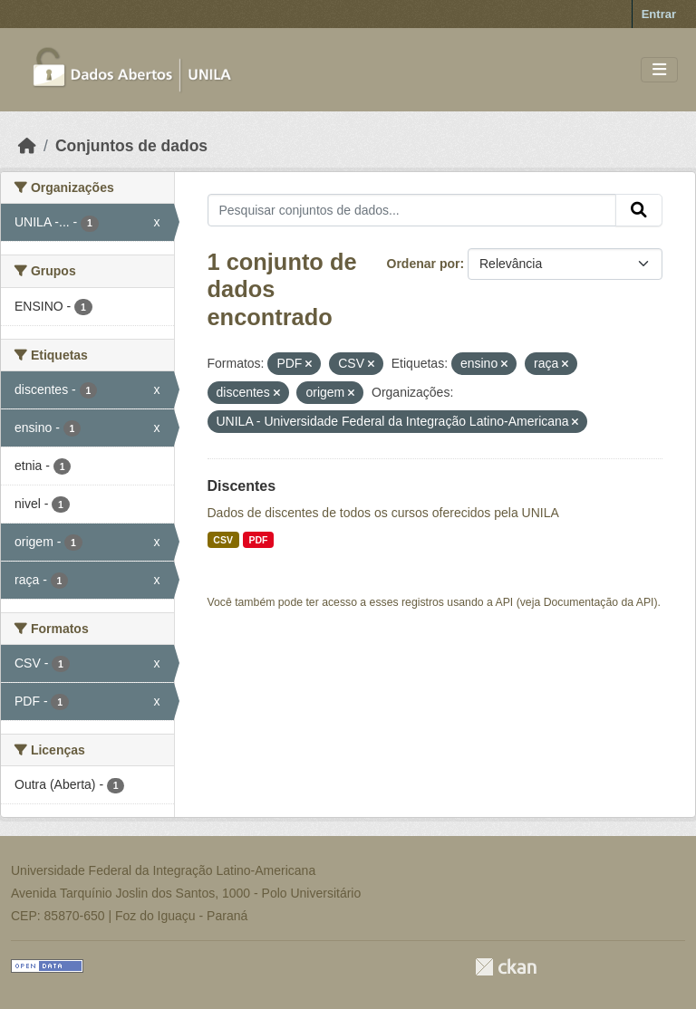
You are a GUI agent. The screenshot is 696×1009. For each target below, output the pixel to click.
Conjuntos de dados (131, 146)
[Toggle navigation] (659, 70)
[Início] (27, 146)
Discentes (242, 486)
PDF (257, 539)
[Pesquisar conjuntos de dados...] (412, 210)
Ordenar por (423, 263)
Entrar (659, 14)
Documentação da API (599, 602)
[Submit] (638, 210)
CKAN (505, 966)
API (505, 602)
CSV (223, 539)
